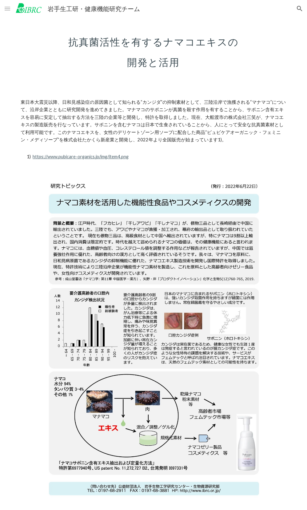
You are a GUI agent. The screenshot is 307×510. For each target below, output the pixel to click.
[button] (7, 8)
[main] (154, 48)
